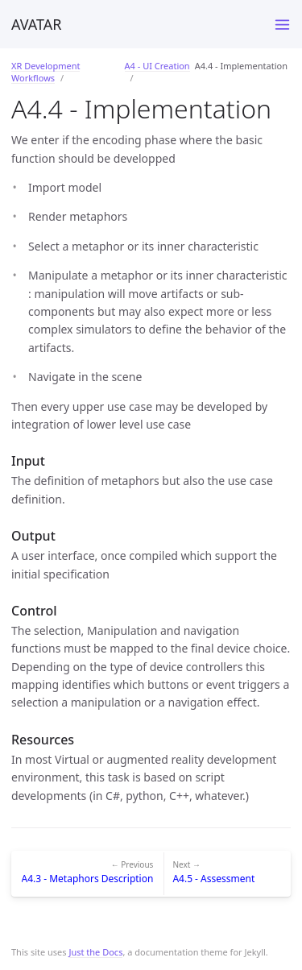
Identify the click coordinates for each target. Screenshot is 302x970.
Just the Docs (95, 952)
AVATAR (36, 24)
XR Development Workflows (45, 72)
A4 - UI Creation (157, 66)
